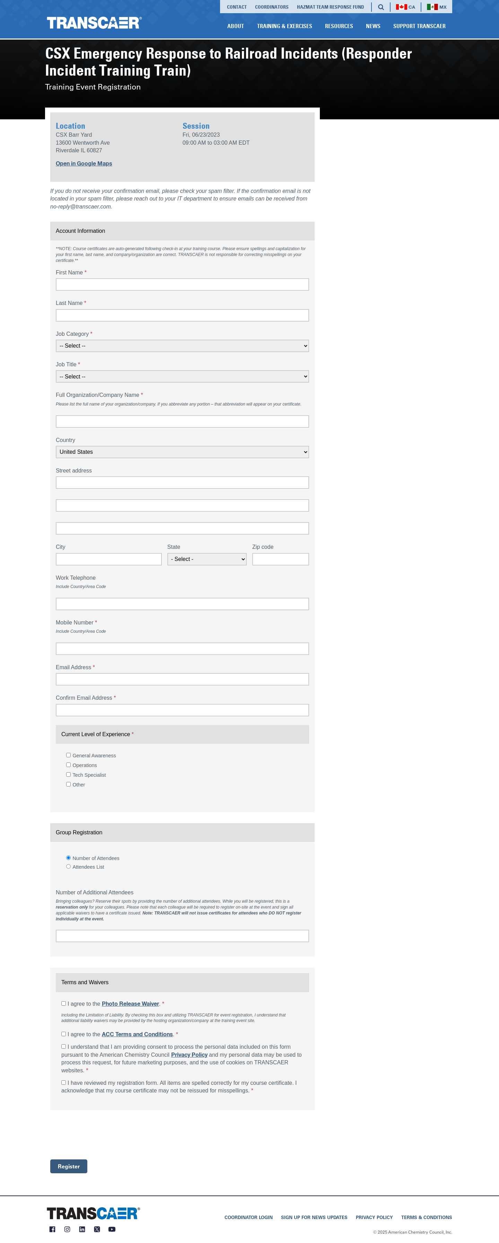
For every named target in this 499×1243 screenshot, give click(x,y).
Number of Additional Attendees (94, 892)
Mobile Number (76, 622)
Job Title (68, 364)
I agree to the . (116, 1004)
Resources (339, 26)
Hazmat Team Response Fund (330, 7)
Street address (74, 471)
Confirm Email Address (86, 698)
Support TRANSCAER (419, 26)
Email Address (75, 667)
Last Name (71, 303)
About (235, 26)
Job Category (74, 334)
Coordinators (272, 7)
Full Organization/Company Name (99, 395)
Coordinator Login (249, 1217)
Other (78, 784)
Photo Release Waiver (130, 1004)
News (373, 26)
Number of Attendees (95, 858)
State (173, 547)
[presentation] (103, 1134)
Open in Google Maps (84, 164)
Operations (84, 765)
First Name (71, 272)
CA (405, 7)
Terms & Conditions (426, 1217)
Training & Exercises (284, 26)
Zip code (262, 547)
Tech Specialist (89, 775)
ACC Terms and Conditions (137, 1034)
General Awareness (94, 755)
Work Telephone (76, 578)
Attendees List (88, 867)
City (60, 547)
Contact (237, 7)
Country (65, 440)
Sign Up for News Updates (314, 1217)
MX (437, 7)
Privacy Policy (189, 1055)
